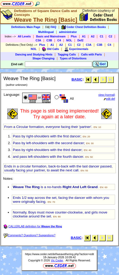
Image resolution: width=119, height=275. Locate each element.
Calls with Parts (91, 54)
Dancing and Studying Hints (33, 54)
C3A (38, 40)
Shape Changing (43, 58)
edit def (109, 98)
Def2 (80, 40)
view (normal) (106, 94)
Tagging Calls (67, 54)
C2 (110, 36)
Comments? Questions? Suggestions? (29, 235)
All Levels (24, 36)
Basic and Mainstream (51, 36)
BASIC (77, 79)
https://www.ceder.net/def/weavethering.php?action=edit (59, 254)
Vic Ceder (57, 260)
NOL (69, 40)
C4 (59, 40)
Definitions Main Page (25, 27)
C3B (49, 40)
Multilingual (46, 31)
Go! (100, 64)
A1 (84, 36)
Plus (74, 36)
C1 (101, 36)
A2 (92, 36)
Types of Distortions (73, 58)
